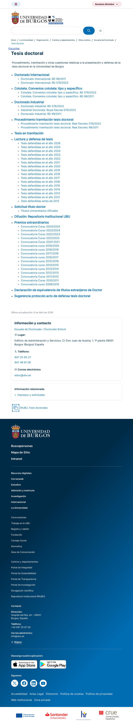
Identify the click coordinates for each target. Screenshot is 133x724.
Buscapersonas (22, 446)
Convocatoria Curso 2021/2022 (40, 238)
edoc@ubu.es (22, 375)
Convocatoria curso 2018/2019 (40, 249)
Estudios (16, 484)
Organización (43, 40)
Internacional (18, 502)
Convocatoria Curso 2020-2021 (40, 241)
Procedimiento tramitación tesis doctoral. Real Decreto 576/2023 (61, 123)
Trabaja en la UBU (20, 523)
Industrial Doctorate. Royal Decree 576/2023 (48, 110)
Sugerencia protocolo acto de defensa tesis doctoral (52, 296)
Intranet (16, 458)
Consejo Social (18, 540)
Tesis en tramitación (28, 133)
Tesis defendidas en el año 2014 (40, 189)
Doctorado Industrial (29, 102)
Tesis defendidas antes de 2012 (40, 201)
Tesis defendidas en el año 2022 (40, 158)
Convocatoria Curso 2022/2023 (40, 234)
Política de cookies (72, 693)
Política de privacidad (99, 693)
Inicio (13, 40)
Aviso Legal (37, 693)
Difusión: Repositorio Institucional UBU (42, 216)
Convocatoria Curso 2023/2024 (40, 230)
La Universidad (26, 40)
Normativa (16, 546)
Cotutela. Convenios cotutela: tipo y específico (48, 88)
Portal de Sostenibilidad (23, 573)
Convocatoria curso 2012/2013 (40, 272)
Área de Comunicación (23, 552)
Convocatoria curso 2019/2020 (40, 245)
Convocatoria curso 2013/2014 (40, 268)
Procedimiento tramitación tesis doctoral (43, 119)
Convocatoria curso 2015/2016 (40, 261)
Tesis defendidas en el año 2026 (40, 143)
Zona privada (42, 700)
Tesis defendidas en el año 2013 (40, 193)
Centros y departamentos (63, 40)
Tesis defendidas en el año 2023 (40, 154)
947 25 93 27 (22, 357)
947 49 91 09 (22, 362)
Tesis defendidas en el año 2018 (40, 174)
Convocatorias (18, 517)
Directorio (52, 693)
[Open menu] (100, 30)
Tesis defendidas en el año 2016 (40, 181)
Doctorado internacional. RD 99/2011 (43, 78)
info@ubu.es (17, 636)
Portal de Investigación (23, 584)
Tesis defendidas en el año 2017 (40, 177)
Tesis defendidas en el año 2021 (40, 162)
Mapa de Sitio (20, 452)
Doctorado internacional (31, 75)
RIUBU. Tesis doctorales (34, 407)
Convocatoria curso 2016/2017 (39, 257)
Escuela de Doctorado (104, 40)
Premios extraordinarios (31, 222)
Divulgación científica (22, 590)
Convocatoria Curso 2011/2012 (40, 276)
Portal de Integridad (21, 567)
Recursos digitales (21, 473)
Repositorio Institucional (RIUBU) (28, 596)
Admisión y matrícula (22, 490)
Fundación (16, 534)
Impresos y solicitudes (31, 394)
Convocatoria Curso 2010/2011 (40, 280)
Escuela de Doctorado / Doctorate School (40, 329)
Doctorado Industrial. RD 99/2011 (41, 113)
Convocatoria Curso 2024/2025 (40, 226)
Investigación (18, 496)
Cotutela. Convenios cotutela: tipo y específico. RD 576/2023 (58, 92)
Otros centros (84, 40)
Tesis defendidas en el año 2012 (40, 197)
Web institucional (21, 700)
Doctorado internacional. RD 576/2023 (44, 82)
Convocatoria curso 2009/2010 (40, 284)
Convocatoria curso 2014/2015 (40, 265)
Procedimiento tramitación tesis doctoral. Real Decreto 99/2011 (59, 127)
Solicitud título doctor (30, 207)
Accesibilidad (19, 693)
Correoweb (17, 478)
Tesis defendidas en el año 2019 (40, 170)
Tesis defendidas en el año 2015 (40, 185)
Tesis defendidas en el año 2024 (40, 150)
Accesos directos (104, 4)
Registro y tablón (20, 529)
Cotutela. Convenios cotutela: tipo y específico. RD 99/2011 (57, 96)
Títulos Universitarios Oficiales (39, 210)
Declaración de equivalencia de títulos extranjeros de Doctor (58, 290)
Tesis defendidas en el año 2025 (40, 147)
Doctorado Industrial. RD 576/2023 (42, 106)
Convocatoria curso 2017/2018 (39, 253)
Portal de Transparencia (23, 579)
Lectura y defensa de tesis (33, 139)
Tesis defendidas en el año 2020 (40, 166)
